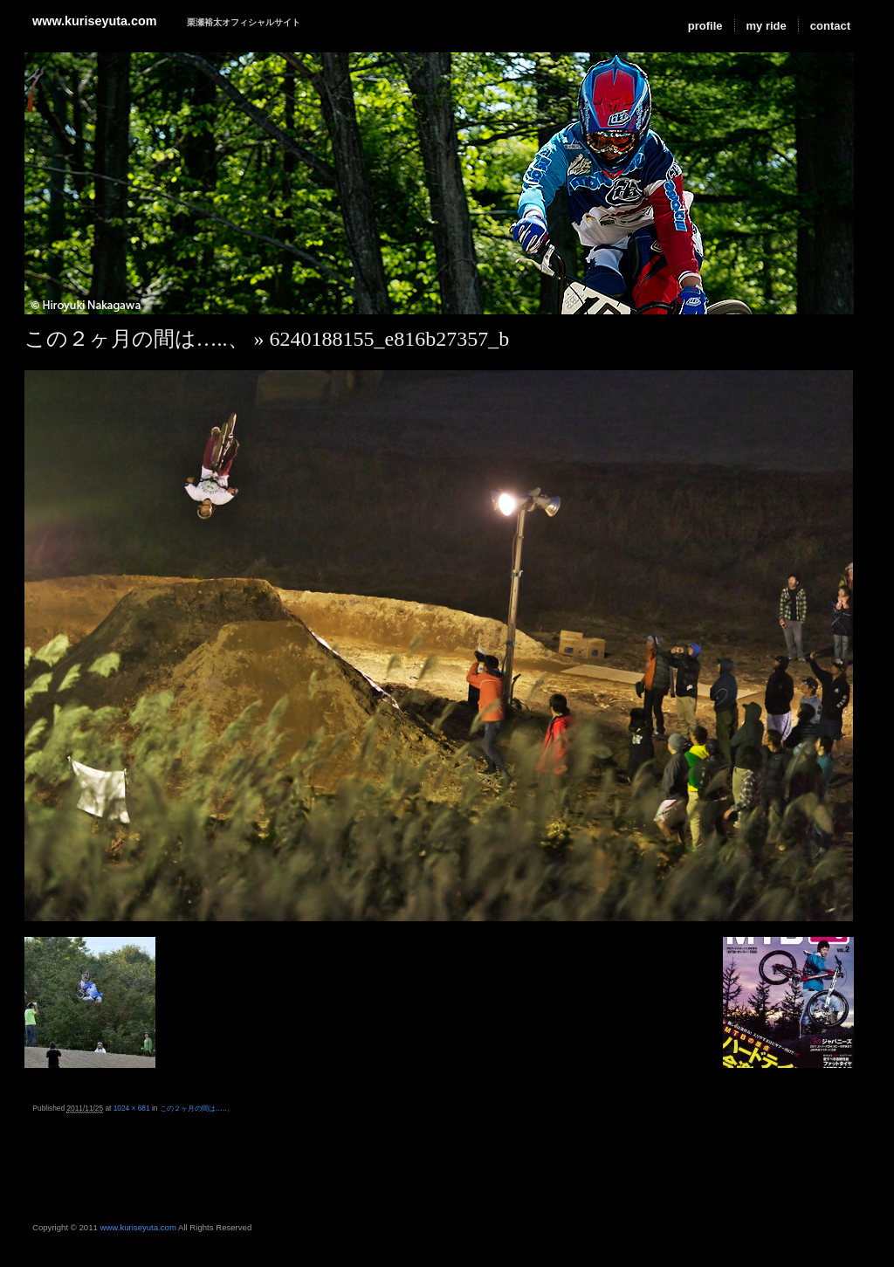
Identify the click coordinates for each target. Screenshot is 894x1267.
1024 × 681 (131, 1108)
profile (705, 25)
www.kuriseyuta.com (94, 21)
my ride (766, 25)
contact (830, 25)
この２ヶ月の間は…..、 (136, 338)
